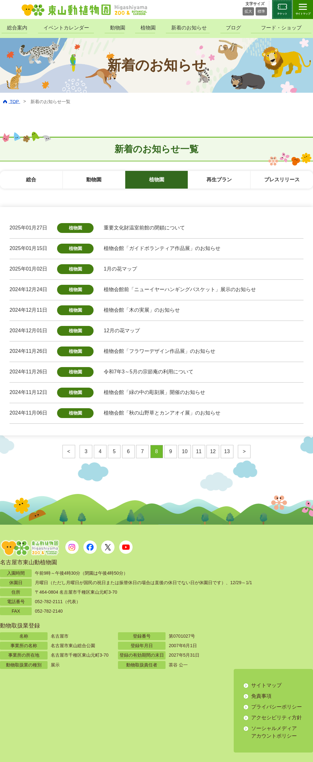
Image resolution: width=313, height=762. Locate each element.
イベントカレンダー (66, 27)
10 (185, 451)
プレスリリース (282, 179)
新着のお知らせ (189, 27)
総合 (31, 179)
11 (199, 451)
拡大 (248, 11)
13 (227, 451)
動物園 (117, 27)
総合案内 (17, 27)
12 (213, 451)
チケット (282, 13)
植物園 (147, 27)
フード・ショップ (281, 27)
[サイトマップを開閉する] (303, 9)
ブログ (233, 27)
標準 (261, 11)
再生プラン (219, 179)
